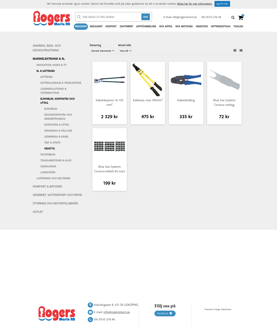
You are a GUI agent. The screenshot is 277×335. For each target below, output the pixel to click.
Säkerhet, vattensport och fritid (57, 195)
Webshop (81, 26)
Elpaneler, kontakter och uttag (57, 101)
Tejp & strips (52, 143)
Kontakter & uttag (56, 125)
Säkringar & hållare (58, 131)
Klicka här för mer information (194, 4)
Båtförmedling (146, 26)
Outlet (38, 212)
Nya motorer (184, 26)
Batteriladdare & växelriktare (60, 83)
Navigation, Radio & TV (51, 65)
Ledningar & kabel (56, 137)
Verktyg (49, 149)
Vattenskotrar (220, 26)
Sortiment (126, 26)
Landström (47, 172)
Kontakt (111, 26)
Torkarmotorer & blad (55, 161)
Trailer (238, 26)
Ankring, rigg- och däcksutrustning (47, 48)
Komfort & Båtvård (47, 186)
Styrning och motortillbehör (55, 203)
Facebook (165, 313)
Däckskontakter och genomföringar (58, 117)
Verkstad (202, 26)
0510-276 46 (213, 17)
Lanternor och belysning (53, 178)
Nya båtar (165, 26)
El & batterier (46, 71)
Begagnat (96, 26)
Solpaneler (47, 155)
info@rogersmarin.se (184, 17)
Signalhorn (48, 166)
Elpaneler (50, 109)
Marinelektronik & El (49, 59)
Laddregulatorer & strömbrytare (53, 91)
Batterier (46, 77)
